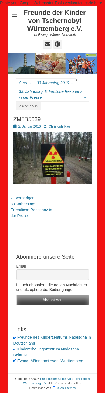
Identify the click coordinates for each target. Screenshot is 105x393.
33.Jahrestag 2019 (55, 83)
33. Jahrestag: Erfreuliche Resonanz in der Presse (52, 94)
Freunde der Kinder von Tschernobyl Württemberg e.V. (55, 20)
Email (21, 266)
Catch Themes (64, 388)
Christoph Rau (59, 126)
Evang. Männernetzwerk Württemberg (48, 361)
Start (25, 83)
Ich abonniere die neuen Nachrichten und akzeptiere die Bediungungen (51, 287)
